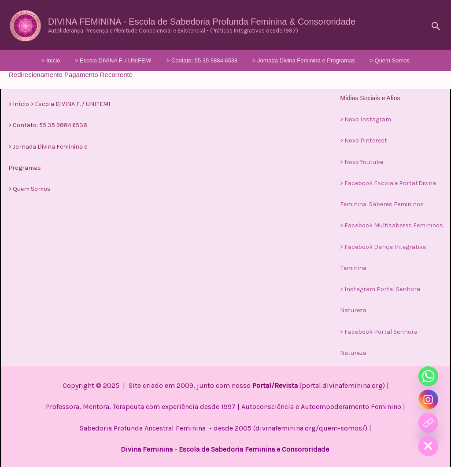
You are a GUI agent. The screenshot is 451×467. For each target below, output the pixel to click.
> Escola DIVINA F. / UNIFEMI (121, 60)
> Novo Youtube (361, 161)
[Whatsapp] (428, 376)
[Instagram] (428, 399)
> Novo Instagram (365, 119)
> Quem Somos (372, 60)
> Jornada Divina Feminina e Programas (295, 60)
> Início (68, 60)
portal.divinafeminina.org (342, 384)
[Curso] (428, 423)
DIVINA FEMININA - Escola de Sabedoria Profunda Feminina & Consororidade (201, 21)
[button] (436, 26)
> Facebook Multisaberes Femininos (391, 225)
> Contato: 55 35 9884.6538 (202, 60)
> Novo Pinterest (363, 140)
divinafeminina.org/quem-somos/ (310, 426)
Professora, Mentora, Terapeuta (95, 405)
